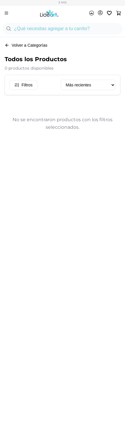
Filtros (24, 85)
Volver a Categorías (26, 45)
